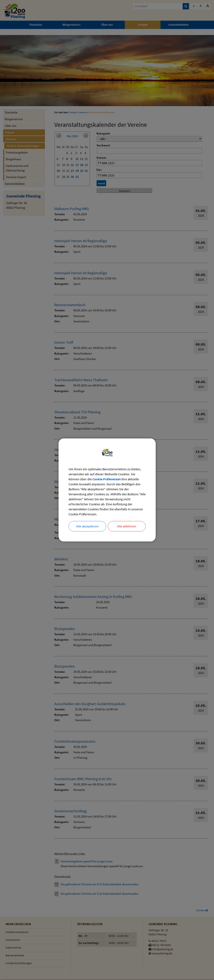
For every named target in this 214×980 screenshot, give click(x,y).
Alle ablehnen (126, 526)
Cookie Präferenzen (106, 479)
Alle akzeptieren (87, 526)
